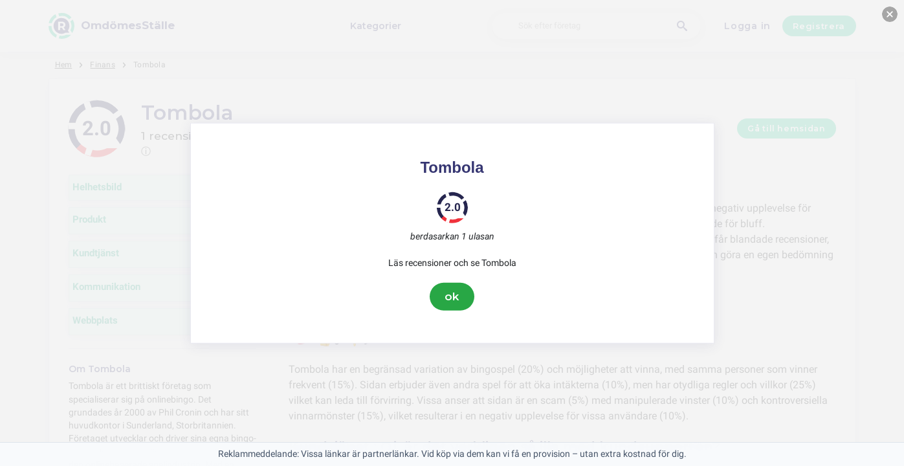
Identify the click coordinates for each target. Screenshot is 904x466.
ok (452, 296)
